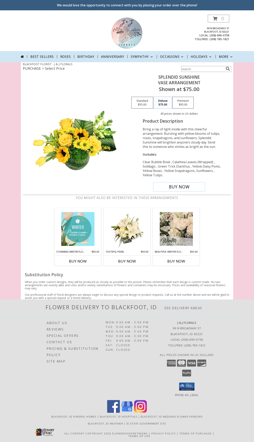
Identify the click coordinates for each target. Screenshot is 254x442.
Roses (65, 56)
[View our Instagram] (140, 411)
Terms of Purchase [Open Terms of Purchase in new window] (196, 433)
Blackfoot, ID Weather (105, 423)
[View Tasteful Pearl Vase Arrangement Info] (127, 229)
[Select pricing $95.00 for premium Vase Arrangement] (183, 103)
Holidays (201, 56)
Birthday (85, 56)
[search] (228, 69)
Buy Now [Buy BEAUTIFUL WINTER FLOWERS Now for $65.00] (176, 261)
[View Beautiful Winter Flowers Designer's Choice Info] (176, 229)
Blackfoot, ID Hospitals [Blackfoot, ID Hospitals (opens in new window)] (119, 416)
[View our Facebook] (113, 411)
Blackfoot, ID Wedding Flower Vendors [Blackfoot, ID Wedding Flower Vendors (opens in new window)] (172, 416)
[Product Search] (202, 69)
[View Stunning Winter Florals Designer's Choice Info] (77, 229)
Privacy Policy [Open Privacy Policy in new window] (163, 433)
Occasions (172, 56)
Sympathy (142, 56)
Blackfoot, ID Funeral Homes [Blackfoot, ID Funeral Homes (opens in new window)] (74, 416)
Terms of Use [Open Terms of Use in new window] (139, 436)
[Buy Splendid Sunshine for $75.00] (179, 187)
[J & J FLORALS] (127, 33)
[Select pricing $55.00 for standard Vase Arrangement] (142, 103)
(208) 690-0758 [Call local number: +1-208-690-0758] (219, 35)
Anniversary (112, 56)
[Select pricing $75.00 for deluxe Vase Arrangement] (163, 103)
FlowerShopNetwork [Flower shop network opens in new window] (130, 433)
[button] (218, 18)
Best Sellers (42, 56)
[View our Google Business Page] (127, 411)
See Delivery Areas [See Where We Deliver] (183, 308)
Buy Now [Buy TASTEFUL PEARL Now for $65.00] (127, 261)
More (226, 56)
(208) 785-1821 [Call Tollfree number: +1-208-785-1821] (195, 345)
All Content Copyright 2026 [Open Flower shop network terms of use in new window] (87, 433)
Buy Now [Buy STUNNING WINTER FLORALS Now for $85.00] (78, 261)
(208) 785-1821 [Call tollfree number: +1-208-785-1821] (219, 39)
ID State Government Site (146, 423)
